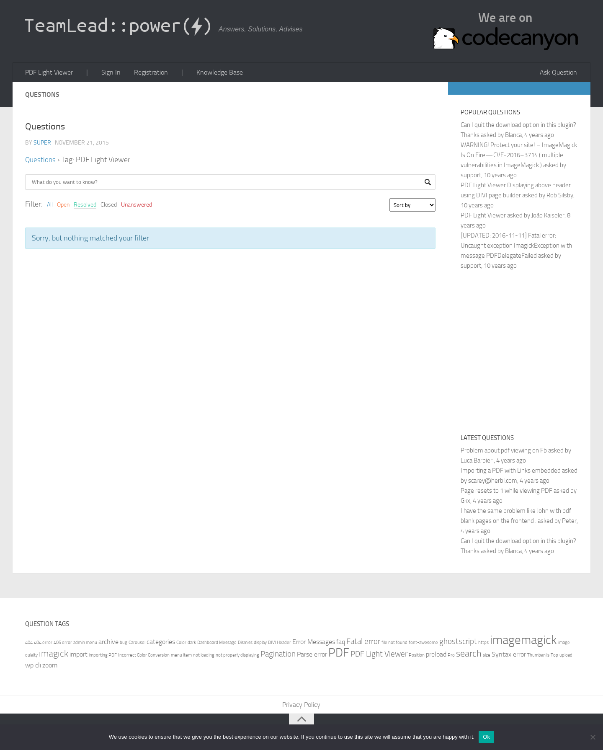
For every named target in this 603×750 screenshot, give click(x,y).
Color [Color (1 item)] (181, 644)
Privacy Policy (302, 706)
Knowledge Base (211, 73)
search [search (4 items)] (469, 654)
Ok (486, 737)
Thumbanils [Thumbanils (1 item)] (538, 656)
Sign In (107, 73)
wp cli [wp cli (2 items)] (33, 666)
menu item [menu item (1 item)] (181, 656)
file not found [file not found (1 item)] (394, 644)
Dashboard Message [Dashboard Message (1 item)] (217, 644)
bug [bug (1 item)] (123, 644)
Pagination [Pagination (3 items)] (278, 655)
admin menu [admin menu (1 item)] (85, 644)
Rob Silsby (559, 196)
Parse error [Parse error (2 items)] (312, 655)
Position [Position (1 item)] (417, 656)
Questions (41, 161)
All (50, 205)
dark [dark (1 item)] (192, 644)
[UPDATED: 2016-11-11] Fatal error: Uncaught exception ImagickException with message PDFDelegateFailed (516, 247)
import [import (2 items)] (79, 655)
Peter (569, 522)
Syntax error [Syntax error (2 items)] (509, 655)
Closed (108, 205)
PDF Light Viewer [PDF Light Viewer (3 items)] (378, 655)
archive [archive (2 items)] (108, 643)
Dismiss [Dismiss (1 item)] (245, 644)
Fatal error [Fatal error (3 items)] (363, 642)
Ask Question (559, 73)
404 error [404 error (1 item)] (43, 644)
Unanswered (136, 205)
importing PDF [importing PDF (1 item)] (103, 656)
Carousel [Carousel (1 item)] (137, 644)
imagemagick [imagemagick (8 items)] (523, 641)
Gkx (465, 502)
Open (63, 205)
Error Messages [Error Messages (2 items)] (313, 643)
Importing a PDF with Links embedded (511, 472)
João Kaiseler (547, 216)
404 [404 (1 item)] (29, 644)
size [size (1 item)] (486, 656)
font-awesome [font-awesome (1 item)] (423, 644)
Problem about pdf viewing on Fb (504, 451)
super (42, 143)
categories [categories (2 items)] (161, 643)
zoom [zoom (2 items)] (49, 666)
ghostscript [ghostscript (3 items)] (458, 642)
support (471, 176)
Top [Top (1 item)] (554, 656)
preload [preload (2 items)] (436, 655)
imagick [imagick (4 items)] (53, 654)
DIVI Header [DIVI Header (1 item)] (279, 644)
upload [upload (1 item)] (565, 656)
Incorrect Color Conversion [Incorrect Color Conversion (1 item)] (144, 656)
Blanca (513, 136)
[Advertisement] (531, 351)
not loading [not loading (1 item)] (203, 656)
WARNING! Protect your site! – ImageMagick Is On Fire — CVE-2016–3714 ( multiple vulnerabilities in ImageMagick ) (519, 156)
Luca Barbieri (477, 462)
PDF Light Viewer (48, 73)
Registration (145, 73)
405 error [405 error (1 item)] (63, 644)
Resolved (85, 205)
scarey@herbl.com (492, 482)
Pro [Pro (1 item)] (451, 656)
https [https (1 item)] (483, 644)
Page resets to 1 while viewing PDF (506, 492)
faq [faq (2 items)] (340, 643)
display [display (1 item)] (260, 644)
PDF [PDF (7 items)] (338, 654)
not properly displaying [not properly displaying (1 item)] (237, 656)
